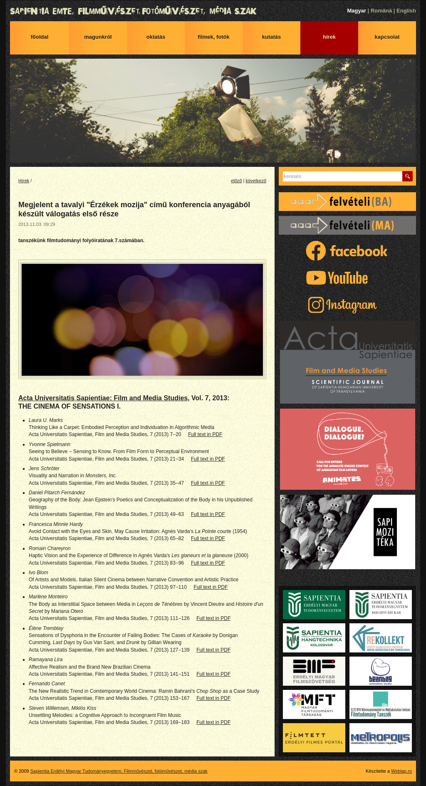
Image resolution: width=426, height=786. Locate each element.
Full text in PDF (205, 434)
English (406, 10)
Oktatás (156, 37)
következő (255, 180)
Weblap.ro (401, 771)
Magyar (356, 10)
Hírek (329, 37)
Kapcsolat (387, 37)
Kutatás (271, 37)
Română (381, 10)
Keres (407, 176)
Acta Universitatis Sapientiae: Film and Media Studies (103, 398)
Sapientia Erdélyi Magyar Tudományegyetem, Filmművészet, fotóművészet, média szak (213, 11)
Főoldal (40, 37)
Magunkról (97, 37)
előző (236, 180)
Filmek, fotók (214, 37)
